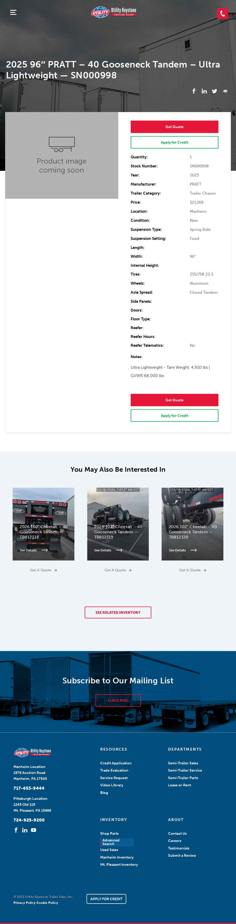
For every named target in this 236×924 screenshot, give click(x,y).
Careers (174, 841)
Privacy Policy (24, 903)
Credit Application (116, 763)
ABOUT (176, 820)
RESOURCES (113, 749)
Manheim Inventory (116, 857)
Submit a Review (182, 855)
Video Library (111, 785)
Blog (104, 792)
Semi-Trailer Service (185, 770)
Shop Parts (109, 833)
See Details (34, 550)
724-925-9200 (29, 820)
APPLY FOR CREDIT (106, 899)
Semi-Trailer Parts (183, 778)
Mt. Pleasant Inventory (119, 864)
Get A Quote (43, 570)
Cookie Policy (47, 903)
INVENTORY (113, 820)
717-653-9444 (28, 788)
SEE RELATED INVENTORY (118, 612)
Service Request (114, 778)
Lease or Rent (179, 785)
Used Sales (109, 850)
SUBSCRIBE (118, 700)
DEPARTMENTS (185, 749)
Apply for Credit (174, 142)
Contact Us (177, 833)
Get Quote (175, 127)
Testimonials (178, 848)
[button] (222, 13)
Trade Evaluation (114, 770)
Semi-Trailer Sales (183, 763)
